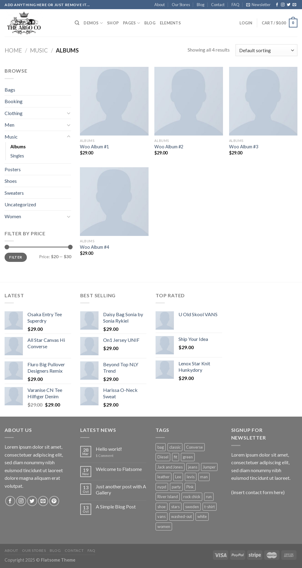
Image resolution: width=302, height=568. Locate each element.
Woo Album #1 (94, 146)
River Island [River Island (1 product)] (167, 496)
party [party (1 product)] (176, 486)
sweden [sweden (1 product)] (192, 506)
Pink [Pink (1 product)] (190, 486)
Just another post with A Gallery (121, 489)
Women (13, 216)
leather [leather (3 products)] (163, 476)
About (159, 4)
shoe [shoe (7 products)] (161, 506)
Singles (17, 155)
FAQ (235, 4)
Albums (18, 146)
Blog (200, 4)
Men (9, 125)
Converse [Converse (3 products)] (194, 447)
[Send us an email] (294, 5)
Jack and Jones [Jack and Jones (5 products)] (170, 467)
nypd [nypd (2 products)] (161, 486)
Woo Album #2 (168, 146)
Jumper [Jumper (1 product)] (209, 467)
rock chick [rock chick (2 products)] (191, 496)
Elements (170, 22)
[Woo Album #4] (114, 201)
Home (13, 50)
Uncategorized (20, 204)
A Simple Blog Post (116, 506)
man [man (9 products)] (204, 476)
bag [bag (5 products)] (160, 447)
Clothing (14, 113)
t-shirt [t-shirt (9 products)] (209, 506)
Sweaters (14, 193)
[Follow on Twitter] (288, 5)
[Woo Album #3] (263, 101)
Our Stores (181, 4)
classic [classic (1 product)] (175, 447)
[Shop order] (266, 50)
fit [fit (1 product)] (175, 456)
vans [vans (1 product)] (161, 516)
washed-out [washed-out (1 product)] (181, 516)
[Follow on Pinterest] (54, 501)
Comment (104, 456)
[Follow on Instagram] (283, 5)
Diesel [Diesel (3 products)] (162, 456)
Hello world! (109, 449)
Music (39, 50)
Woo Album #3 (243, 146)
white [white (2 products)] (202, 516)
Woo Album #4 (94, 247)
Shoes (11, 181)
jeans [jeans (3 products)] (192, 467)
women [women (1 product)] (163, 526)
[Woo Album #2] (188, 101)
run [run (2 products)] (209, 496)
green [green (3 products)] (188, 456)
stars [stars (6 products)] (175, 506)
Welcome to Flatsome (119, 469)
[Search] (77, 23)
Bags (10, 89)
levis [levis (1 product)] (191, 476)
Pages (131, 23)
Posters (13, 169)
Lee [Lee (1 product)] (178, 476)
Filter (15, 257)
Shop (113, 22)
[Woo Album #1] (114, 101)
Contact (218, 4)
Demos (93, 23)
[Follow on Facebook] (277, 5)
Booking (14, 101)
